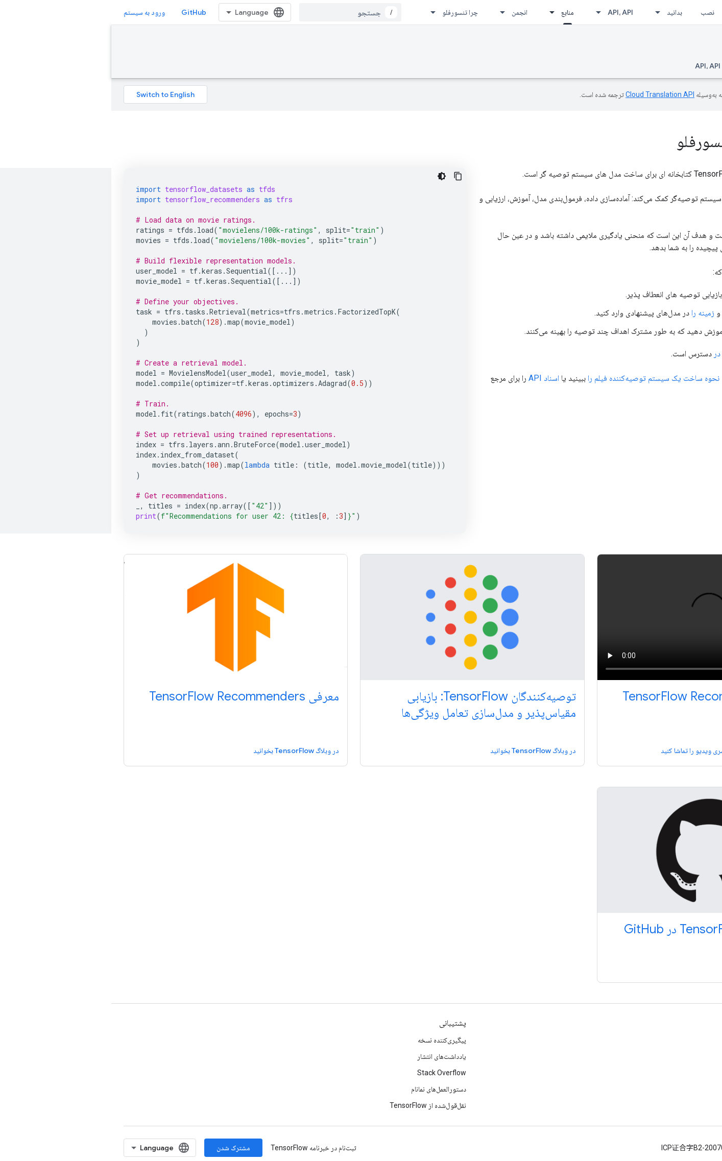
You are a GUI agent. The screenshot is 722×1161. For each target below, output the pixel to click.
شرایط (701, 1148)
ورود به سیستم (33, 12)
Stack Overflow (330, 1073)
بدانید (563, 12)
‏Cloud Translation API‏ (548, 94)
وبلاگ (702, 1040)
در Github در (622, 353)
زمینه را (591, 313)
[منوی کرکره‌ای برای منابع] (437, 12)
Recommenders (672, 44)
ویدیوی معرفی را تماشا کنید (664, 750)
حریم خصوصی (663, 1148)
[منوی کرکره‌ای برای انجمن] (388, 12)
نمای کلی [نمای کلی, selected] (698, 65)
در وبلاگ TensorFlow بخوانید (422, 750)
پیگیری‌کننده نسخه (330, 1040)
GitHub (82, 12)
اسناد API (432, 378)
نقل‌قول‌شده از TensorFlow (316, 1105)
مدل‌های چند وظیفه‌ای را (652, 331)
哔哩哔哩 (695, 1089)
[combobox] (239, 12)
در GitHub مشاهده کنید (667, 967)
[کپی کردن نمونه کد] (347, 176)
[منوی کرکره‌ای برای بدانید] (543, 12)
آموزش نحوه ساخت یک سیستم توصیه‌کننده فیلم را (553, 378)
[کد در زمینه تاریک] (330, 176)
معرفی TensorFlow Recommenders (606, 696)
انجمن (408, 12)
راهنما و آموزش (648, 65)
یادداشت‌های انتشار (330, 1056)
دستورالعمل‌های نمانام (327, 1089)
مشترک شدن (122, 1147)
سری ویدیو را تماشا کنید (581, 750)
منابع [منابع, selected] (456, 12)
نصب (596, 12)
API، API (509, 12)
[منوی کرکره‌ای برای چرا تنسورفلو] (318, 12)
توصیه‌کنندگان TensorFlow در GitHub (607, 929)
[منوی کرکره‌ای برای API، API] (484, 12)
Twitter (698, 1073)
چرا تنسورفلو (349, 12)
